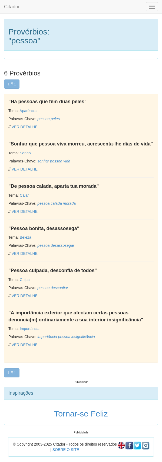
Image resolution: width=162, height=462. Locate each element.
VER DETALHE (25, 127)
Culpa (25, 279)
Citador (12, 6)
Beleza (25, 237)
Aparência (28, 111)
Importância (29, 328)
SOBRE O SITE (65, 449)
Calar (24, 195)
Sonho (25, 153)
